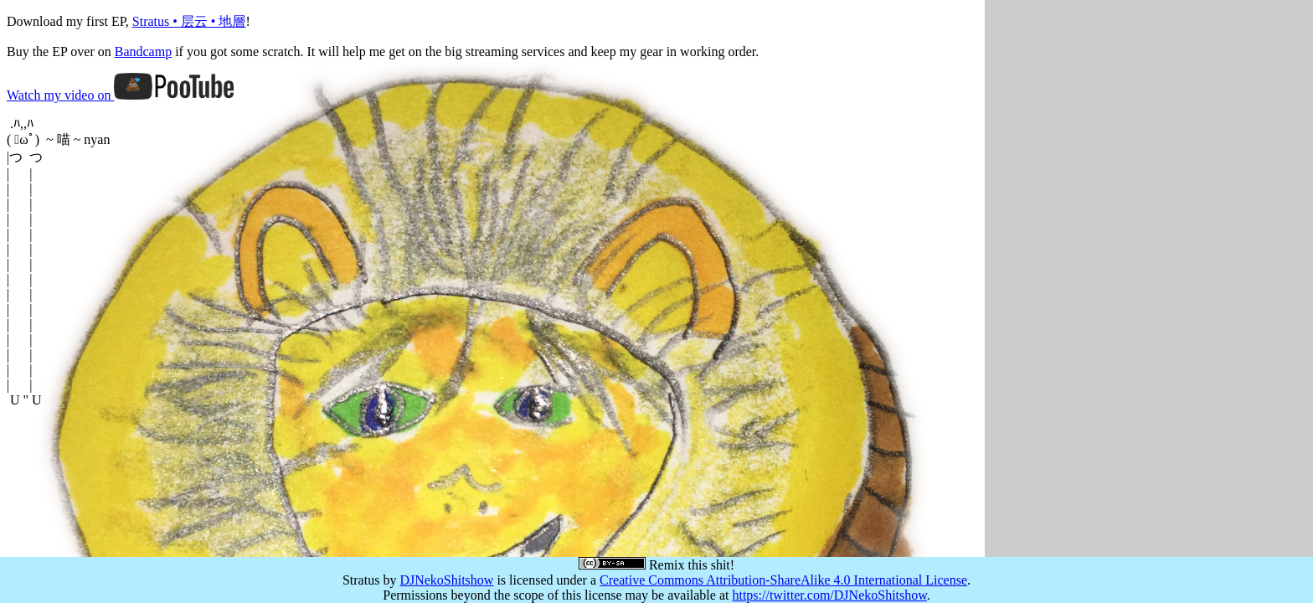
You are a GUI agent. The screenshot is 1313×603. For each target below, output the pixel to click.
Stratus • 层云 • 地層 (189, 21)
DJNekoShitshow (446, 580)
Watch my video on (120, 95)
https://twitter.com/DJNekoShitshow (829, 595)
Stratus (360, 580)
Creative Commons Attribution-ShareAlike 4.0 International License (783, 580)
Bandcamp (143, 51)
